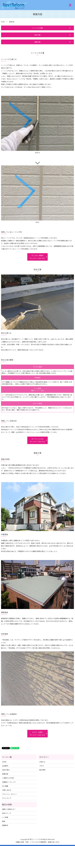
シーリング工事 (37, 28)
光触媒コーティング (9, 782)
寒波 (3, 821)
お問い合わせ (6, 790)
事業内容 (5, 774)
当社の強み (6, 770)
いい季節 (5, 817)
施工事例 (42, 770)
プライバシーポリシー (9, 794)
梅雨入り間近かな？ (9, 809)
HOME (3, 22)
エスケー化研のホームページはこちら (37, 733)
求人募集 (5, 786)
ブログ (41, 766)
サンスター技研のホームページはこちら (37, 256)
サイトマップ (6, 798)
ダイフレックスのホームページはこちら (37, 440)
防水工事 (37, 35)
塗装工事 (37, 42)
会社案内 (5, 766)
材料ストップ (6, 813)
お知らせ (42, 762)
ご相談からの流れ (8, 778)
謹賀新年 (5, 825)
